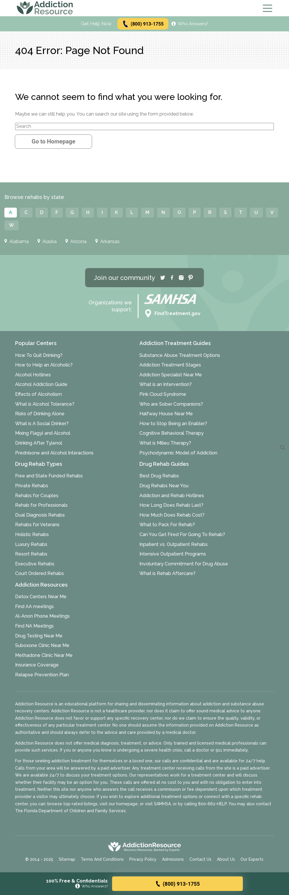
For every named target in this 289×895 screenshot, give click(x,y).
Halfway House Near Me (166, 413)
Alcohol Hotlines (33, 375)
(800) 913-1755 (143, 23)
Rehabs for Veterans (37, 524)
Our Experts (251, 859)
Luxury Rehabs (31, 544)
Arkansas (107, 241)
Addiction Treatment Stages (170, 365)
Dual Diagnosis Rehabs (40, 515)
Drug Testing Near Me (38, 636)
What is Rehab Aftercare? (167, 573)
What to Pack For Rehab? (167, 524)
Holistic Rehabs (32, 534)
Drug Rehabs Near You (164, 485)
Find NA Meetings (34, 626)
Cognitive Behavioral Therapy (171, 433)
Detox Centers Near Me (41, 596)
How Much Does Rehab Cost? (171, 515)
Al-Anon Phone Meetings (42, 616)
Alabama (16, 241)
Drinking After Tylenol (38, 443)
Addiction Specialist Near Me (170, 375)
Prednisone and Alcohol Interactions (54, 453)
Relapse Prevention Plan (42, 674)
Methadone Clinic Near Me (44, 655)
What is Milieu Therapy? (165, 443)
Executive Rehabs (34, 564)
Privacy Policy (143, 859)
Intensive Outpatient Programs (172, 554)
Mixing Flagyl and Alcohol (42, 433)
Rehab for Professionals (41, 505)
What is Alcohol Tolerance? (44, 404)
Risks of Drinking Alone (39, 413)
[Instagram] (181, 277)
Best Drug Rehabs (159, 476)
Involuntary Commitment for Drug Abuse (183, 564)
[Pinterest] (190, 277)
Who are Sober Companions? (171, 404)
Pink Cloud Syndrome (162, 394)
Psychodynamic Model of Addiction (178, 453)
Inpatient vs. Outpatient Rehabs (173, 544)
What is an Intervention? (165, 384)
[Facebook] (172, 277)
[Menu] (267, 8)
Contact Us (200, 859)
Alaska (47, 241)
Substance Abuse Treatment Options (179, 355)
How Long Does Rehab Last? (171, 505)
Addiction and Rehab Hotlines (171, 495)
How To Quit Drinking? (38, 355)
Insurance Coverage (37, 665)
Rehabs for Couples (36, 495)
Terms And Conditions (102, 859)
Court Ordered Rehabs (39, 573)
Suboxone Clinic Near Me (42, 645)
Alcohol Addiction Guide (41, 384)
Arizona (76, 241)
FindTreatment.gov (172, 313)
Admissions (173, 859)
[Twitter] (162, 277)
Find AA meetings (34, 606)
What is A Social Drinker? (42, 423)
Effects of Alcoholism (38, 394)
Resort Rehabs (31, 554)
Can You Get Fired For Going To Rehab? (182, 534)
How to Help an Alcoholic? (44, 365)
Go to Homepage (53, 141)
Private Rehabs (31, 485)
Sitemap (67, 859)
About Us (226, 859)
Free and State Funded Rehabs (49, 476)
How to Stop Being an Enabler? (173, 423)
